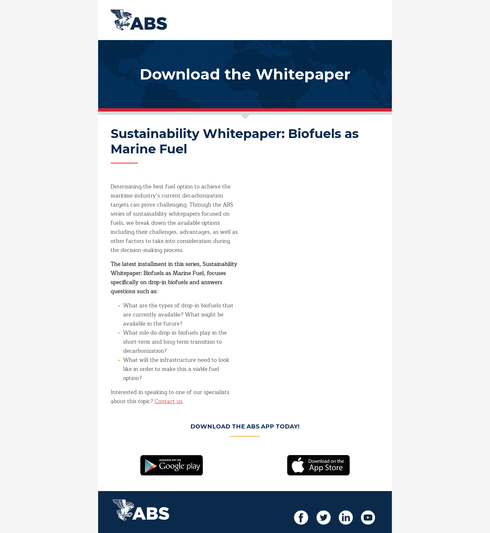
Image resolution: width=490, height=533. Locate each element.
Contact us (168, 401)
